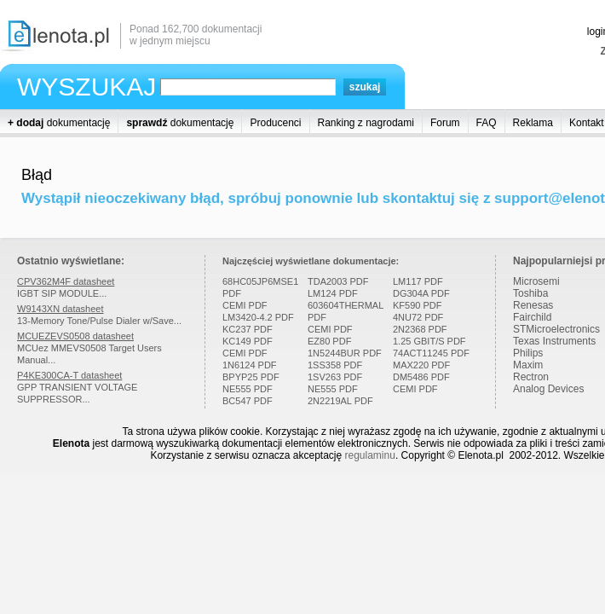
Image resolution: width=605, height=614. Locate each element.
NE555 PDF (247, 389)
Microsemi (536, 281)
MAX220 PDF (421, 365)
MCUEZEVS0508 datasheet (75, 336)
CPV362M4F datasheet (65, 281)
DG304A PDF (421, 293)
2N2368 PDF (420, 329)
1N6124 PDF (249, 365)
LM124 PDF (333, 293)
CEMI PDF (245, 305)
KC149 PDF (247, 341)
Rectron (531, 377)
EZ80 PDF (329, 341)
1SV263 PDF (335, 377)
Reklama (533, 123)
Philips (528, 353)
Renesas (533, 305)
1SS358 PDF (335, 365)
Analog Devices (548, 389)
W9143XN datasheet (60, 309)
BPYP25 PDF (250, 377)
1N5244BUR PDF (345, 353)
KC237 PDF (247, 329)
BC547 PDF (247, 401)
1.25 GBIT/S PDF (429, 341)
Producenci (275, 123)
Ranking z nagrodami (366, 123)
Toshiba (530, 293)
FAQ (486, 123)
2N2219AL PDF (340, 401)
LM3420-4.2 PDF (258, 317)
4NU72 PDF (418, 317)
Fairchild (532, 317)
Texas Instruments (554, 341)
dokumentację (59, 123)
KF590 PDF (417, 305)
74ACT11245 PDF (431, 353)
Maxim (528, 365)
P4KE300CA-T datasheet (69, 375)
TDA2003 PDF (338, 281)
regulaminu (370, 455)
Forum (445, 123)
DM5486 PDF (421, 377)
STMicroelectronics (556, 329)
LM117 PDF (418, 281)
